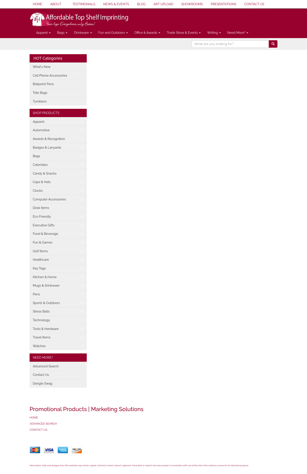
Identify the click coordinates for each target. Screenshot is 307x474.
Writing (214, 32)
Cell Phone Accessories (50, 75)
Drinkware (83, 32)
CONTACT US (254, 4)
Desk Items (41, 208)
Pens (36, 294)
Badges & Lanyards (47, 147)
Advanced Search (46, 366)
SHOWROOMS (192, 4)
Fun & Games (42, 242)
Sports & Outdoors (46, 303)
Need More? (238, 32)
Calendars (40, 164)
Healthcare (41, 259)
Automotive (41, 130)
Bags (62, 32)
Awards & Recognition (49, 139)
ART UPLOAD (163, 4)
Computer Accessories (49, 199)
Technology (41, 320)
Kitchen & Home (45, 277)
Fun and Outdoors (113, 32)
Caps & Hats (42, 182)
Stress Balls (41, 311)
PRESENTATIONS (223, 4)
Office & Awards (147, 32)
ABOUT (55, 4)
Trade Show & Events (184, 32)
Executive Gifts (44, 225)
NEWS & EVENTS (116, 4)
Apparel (43, 32)
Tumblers (40, 101)
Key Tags (39, 268)
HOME (37, 4)
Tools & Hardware (46, 329)
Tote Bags (40, 92)
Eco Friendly (42, 216)
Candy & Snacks (45, 173)
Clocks (38, 190)
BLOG (141, 4)
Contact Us (41, 375)
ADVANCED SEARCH (43, 423)
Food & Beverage (45, 233)
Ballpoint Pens (43, 84)
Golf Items (40, 251)
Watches (39, 346)
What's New (42, 67)
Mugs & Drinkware (46, 285)
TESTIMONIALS (83, 4)
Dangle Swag (42, 383)
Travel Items (41, 337)
